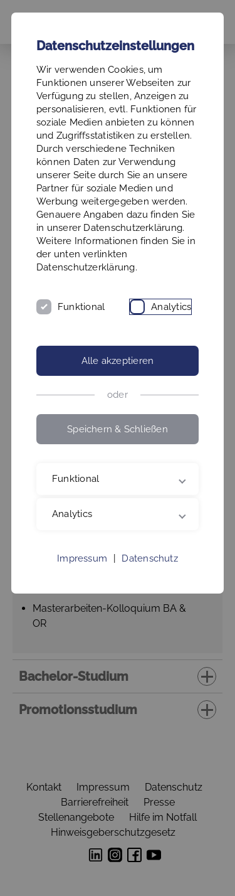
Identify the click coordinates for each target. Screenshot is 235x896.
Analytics (171, 306)
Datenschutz (149, 558)
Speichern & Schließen (117, 429)
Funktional (81, 306)
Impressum (82, 558)
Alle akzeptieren (117, 360)
